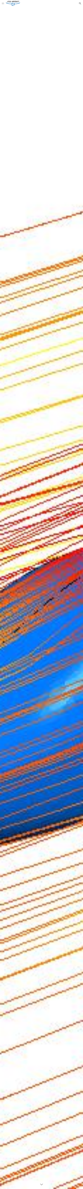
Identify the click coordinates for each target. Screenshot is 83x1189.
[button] (3, 3)
